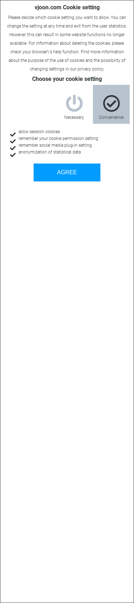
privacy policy (90, 69)
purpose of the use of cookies (56, 60)
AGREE (67, 172)
